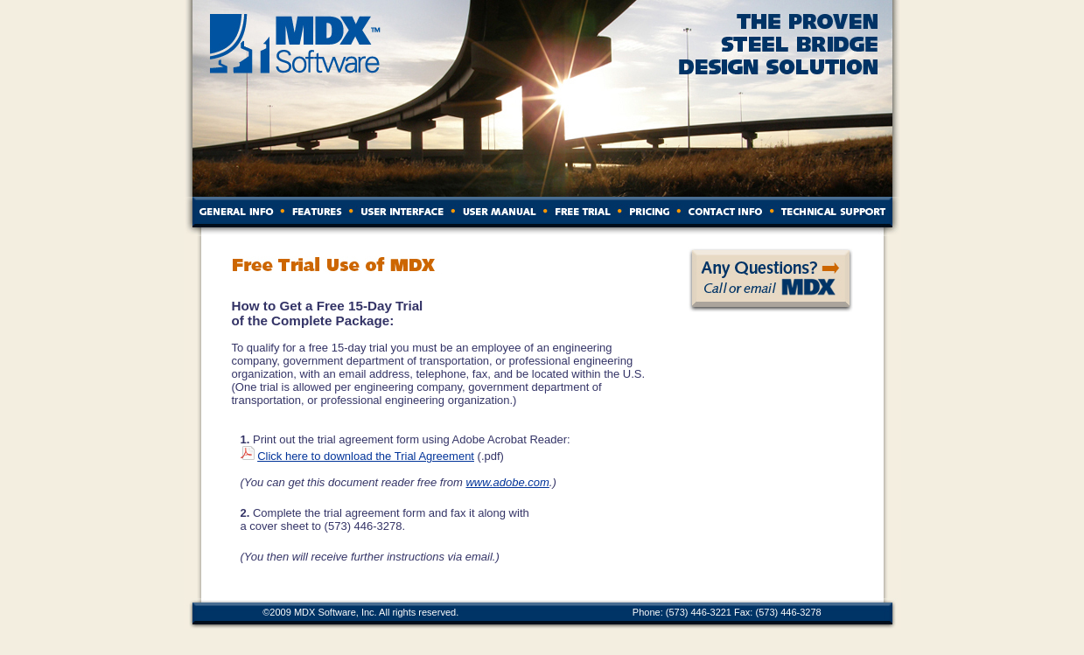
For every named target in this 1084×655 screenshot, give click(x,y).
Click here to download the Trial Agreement (365, 456)
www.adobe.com (507, 482)
